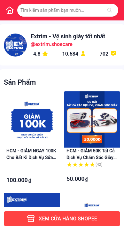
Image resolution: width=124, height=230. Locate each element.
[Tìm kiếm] (109, 10)
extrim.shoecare (53, 44)
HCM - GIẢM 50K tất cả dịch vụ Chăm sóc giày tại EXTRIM (90, 157)
